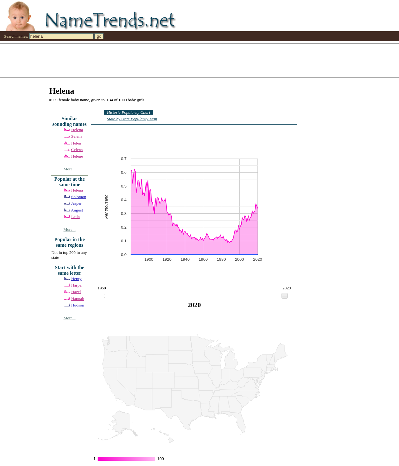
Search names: (16, 36)
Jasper (76, 203)
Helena (77, 129)
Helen (76, 143)
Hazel (76, 291)
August (77, 210)
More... (70, 169)
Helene (77, 156)
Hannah (77, 298)
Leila (75, 216)
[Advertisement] (187, 60)
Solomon (78, 196)
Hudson (77, 305)
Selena (76, 136)
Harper (77, 285)
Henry (76, 278)
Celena (77, 149)
